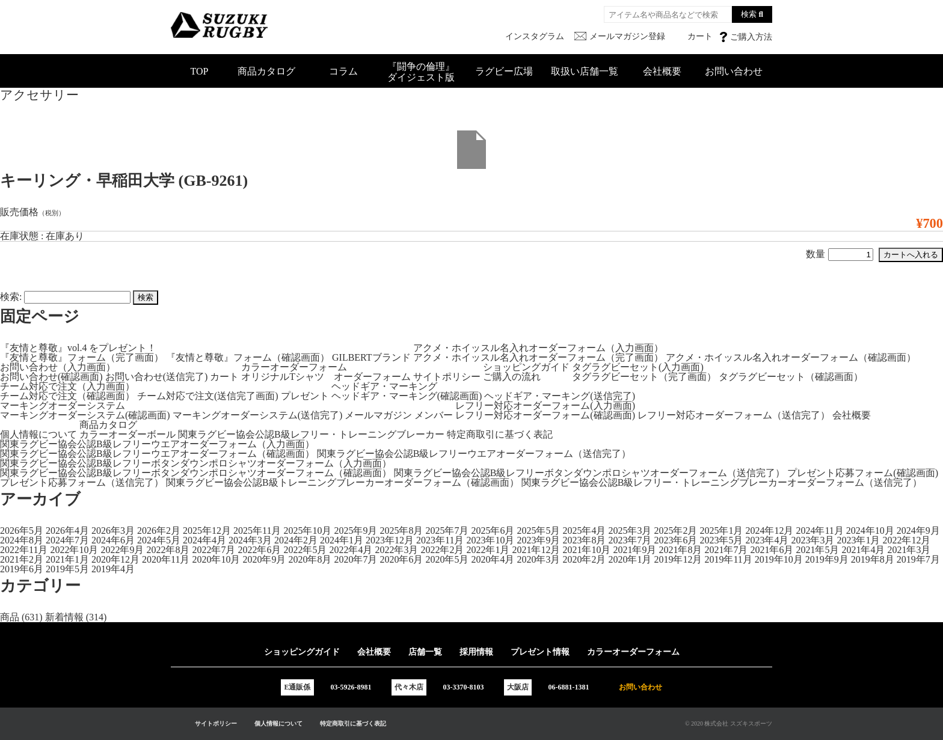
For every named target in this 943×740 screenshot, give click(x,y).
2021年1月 (67, 559)
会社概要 (662, 71)
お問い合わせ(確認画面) (51, 377)
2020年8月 (309, 559)
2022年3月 (396, 550)
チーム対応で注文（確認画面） (67, 396)
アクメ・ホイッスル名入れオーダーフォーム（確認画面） (791, 357)
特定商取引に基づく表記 (500, 434)
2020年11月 (165, 559)
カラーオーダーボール (127, 434)
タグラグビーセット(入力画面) (638, 367)
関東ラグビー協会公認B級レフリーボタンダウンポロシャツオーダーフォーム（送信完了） (589, 473)
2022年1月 (487, 550)
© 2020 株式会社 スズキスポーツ (728, 723)
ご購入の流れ (512, 377)
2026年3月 (113, 530)
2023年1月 (858, 540)
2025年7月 (446, 530)
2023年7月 (629, 540)
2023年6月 (675, 540)
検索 (749, 14)
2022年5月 (305, 550)
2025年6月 (492, 530)
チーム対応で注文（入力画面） (67, 386)
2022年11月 (24, 550)
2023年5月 (721, 540)
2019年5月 (67, 569)
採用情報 (476, 651)
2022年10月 (74, 550)
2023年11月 (440, 540)
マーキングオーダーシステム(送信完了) (258, 415)
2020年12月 (115, 559)
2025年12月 (207, 530)
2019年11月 (728, 559)
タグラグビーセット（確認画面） (791, 377)
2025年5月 (538, 530)
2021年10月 (586, 550)
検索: (11, 297)
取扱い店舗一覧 (584, 71)
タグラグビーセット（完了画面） (644, 377)
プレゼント (305, 396)
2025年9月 (355, 530)
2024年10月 (870, 530)
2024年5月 (158, 540)
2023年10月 (490, 540)
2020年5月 (446, 559)
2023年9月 (538, 540)
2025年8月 (401, 530)
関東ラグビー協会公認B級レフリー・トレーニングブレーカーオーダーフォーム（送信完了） (722, 482)
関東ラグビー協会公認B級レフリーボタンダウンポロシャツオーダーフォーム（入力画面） (196, 463)
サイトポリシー (447, 377)
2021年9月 (634, 550)
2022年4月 (350, 550)
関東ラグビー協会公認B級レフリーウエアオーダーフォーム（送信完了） (474, 453)
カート (224, 377)
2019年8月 (872, 559)
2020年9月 (264, 559)
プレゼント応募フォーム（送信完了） (82, 482)
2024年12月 (769, 530)
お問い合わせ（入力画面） (57, 367)
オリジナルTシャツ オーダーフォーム (326, 377)
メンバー (433, 415)
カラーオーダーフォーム (294, 367)
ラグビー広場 (504, 71)
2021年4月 (863, 550)
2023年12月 (390, 540)
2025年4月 (584, 530)
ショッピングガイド (526, 367)
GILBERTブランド (371, 357)
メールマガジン (378, 415)
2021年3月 (908, 550)
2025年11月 (257, 530)
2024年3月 (250, 540)
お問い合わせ (734, 71)
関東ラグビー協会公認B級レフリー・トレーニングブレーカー (311, 434)
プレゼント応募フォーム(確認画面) (862, 473)
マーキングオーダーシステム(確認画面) (85, 415)
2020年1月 (629, 559)
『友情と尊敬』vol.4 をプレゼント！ (78, 348)
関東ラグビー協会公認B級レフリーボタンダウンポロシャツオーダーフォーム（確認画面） (196, 473)
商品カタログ (266, 71)
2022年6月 (259, 550)
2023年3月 (812, 540)
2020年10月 (216, 559)
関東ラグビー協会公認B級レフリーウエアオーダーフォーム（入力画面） (157, 444)
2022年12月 (906, 540)
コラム (343, 71)
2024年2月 (296, 540)
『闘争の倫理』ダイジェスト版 (421, 71)
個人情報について (38, 434)
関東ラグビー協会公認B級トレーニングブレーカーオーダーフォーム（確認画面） (342, 482)
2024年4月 (204, 540)
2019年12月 (678, 559)
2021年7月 (726, 550)
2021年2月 (21, 559)
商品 (9, 617)
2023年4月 (766, 540)
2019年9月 (827, 559)
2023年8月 (584, 540)
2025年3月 (629, 530)
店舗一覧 (425, 651)
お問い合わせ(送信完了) (156, 377)
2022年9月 (122, 550)
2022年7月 (213, 550)
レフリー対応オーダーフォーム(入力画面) (545, 405)
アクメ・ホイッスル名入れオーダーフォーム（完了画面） (538, 357)
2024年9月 (918, 530)
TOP (200, 71)
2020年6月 (401, 559)
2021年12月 (536, 550)
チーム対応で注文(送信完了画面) (207, 396)
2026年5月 (21, 530)
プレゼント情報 (540, 651)
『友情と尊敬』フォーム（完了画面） (82, 357)
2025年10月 (307, 530)
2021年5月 (817, 550)
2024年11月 (819, 530)
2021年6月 (771, 550)
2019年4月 (113, 569)
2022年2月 (442, 550)
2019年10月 (779, 559)
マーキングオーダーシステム (62, 405)
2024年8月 (21, 540)
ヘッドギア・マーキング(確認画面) (406, 396)
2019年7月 (918, 559)
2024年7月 (67, 540)
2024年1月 (341, 540)
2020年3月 (538, 559)
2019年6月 (21, 569)
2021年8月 (680, 550)
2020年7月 (355, 559)
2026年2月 (158, 530)
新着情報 (64, 617)
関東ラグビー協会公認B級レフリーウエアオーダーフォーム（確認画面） (157, 453)
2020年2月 (584, 559)
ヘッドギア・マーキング (384, 386)
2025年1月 (721, 530)
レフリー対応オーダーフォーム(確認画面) (545, 415)
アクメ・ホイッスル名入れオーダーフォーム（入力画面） (538, 348)
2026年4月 (67, 530)
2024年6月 (113, 540)
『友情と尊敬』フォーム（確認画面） (248, 357)
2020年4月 (492, 559)
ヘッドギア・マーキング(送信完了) (559, 396)
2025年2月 (675, 530)
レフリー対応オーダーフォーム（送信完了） (733, 415)
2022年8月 (167, 550)
